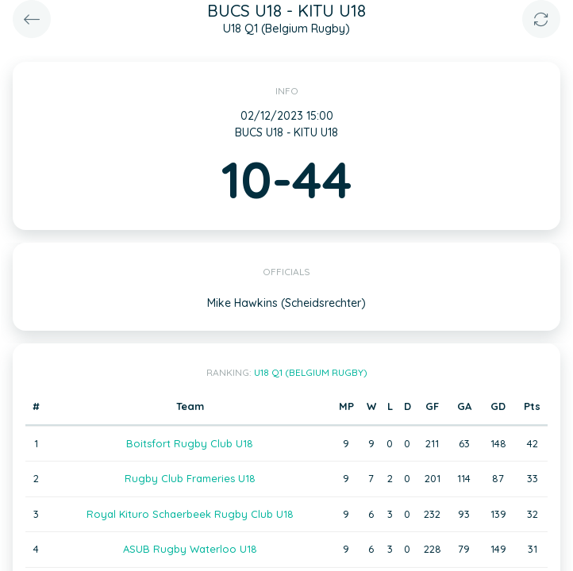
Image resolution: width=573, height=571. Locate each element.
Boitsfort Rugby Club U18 (189, 443)
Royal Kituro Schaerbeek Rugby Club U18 (190, 514)
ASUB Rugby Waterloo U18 (190, 548)
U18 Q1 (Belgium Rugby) (310, 372)
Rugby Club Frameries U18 (190, 478)
